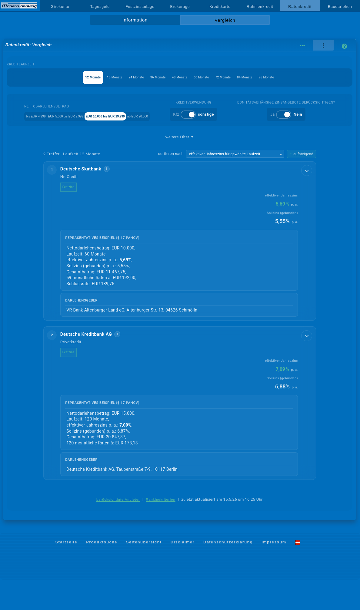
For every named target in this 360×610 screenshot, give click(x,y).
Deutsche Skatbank (85, 198)
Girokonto (60, 7)
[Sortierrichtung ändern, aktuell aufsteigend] (301, 184)
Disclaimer (183, 572)
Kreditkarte (220, 7)
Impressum (274, 572)
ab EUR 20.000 (212, 116)
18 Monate (97, 77)
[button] (180, 270)
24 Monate (125, 77)
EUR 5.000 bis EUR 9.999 (105, 116)
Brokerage (180, 7)
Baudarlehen (340, 7)
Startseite (66, 572)
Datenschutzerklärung (228, 572)
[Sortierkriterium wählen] (235, 183)
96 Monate (289, 77)
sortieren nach (171, 183)
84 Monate (262, 77)
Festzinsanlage (140, 7)
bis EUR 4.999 (60, 116)
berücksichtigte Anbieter (118, 530)
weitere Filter (179, 167)
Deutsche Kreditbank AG (91, 364)
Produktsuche (101, 572)
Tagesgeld (100, 7)
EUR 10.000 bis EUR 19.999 (163, 116)
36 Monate (152, 77)
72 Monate (234, 77)
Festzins (73, 216)
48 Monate (179, 77)
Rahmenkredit (260, 7)
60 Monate (207, 77)
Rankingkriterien (160, 530)
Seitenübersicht (144, 572)
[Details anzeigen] (307, 199)
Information (135, 20)
